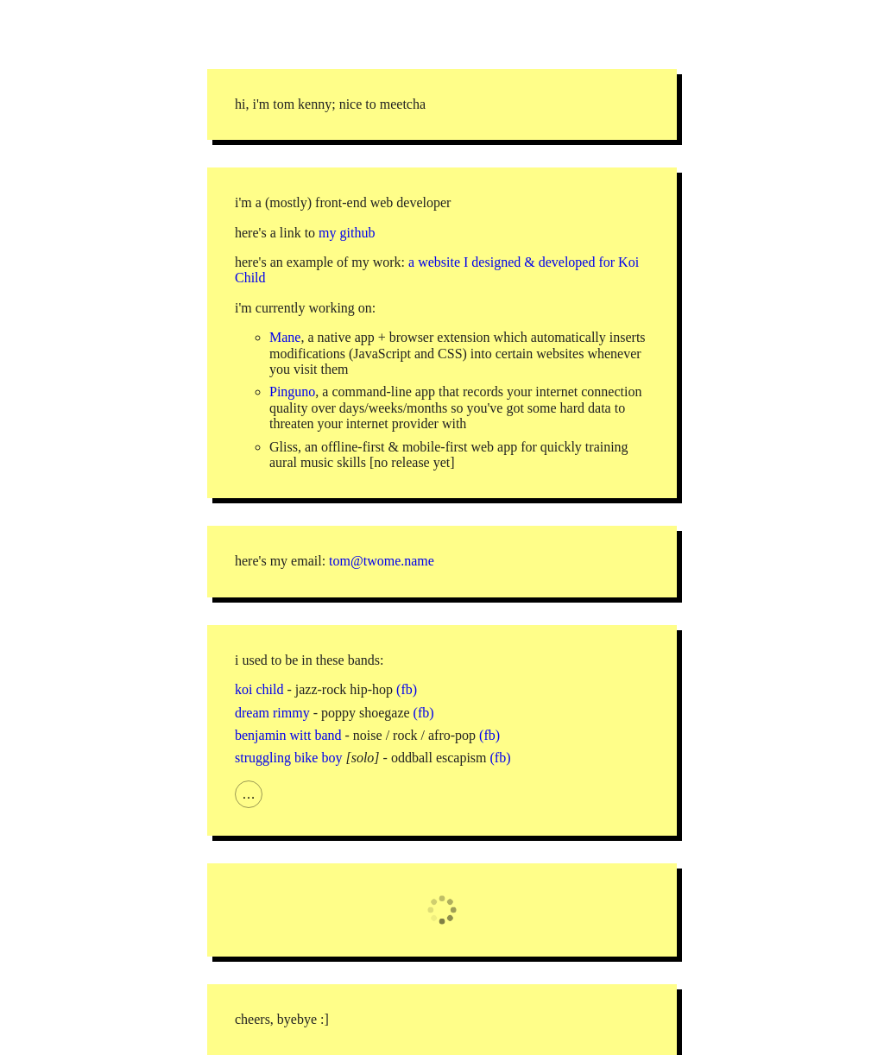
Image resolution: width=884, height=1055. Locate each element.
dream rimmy (272, 712)
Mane (284, 337)
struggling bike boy (288, 757)
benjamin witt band (288, 735)
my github (347, 232)
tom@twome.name (381, 560)
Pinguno (292, 391)
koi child (259, 689)
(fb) (406, 689)
